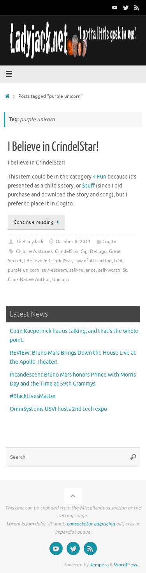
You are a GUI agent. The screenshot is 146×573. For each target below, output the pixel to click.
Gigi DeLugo (94, 251)
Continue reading (38, 222)
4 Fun (99, 176)
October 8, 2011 (73, 242)
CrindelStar (66, 251)
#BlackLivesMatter (33, 396)
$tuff (88, 185)
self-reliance (82, 270)
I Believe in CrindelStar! (53, 147)
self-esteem (54, 270)
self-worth (109, 270)
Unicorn (60, 279)
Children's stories (34, 251)
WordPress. (126, 565)
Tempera (99, 565)
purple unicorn (23, 270)
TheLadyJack (29, 242)
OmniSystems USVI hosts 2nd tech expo (58, 409)
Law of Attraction (93, 261)
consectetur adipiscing (91, 524)
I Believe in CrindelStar (48, 261)
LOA (118, 261)
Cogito (109, 242)
